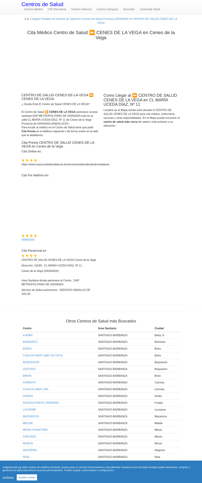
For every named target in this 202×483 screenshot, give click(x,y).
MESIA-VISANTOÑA (35, 429)
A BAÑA (28, 335)
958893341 (28, 239)
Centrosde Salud (150, 9)
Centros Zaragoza (107, 9)
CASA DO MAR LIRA (35, 389)
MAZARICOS (31, 416)
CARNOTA (29, 382)
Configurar (8, 477)
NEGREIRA (30, 450)
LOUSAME (29, 409)
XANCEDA (29, 436)
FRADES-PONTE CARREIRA (41, 402)
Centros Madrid (33, 9)
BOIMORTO (30, 341)
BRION (27, 375)
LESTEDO (29, 369)
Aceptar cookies (26, 477)
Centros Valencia (81, 9)
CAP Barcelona (57, 9)
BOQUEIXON (31, 362)
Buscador (129, 9)
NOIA (26, 457)
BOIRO (27, 348)
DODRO (28, 396)
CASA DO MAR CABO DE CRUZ (43, 355)
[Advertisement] (101, 66)
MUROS (28, 443)
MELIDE (28, 423)
